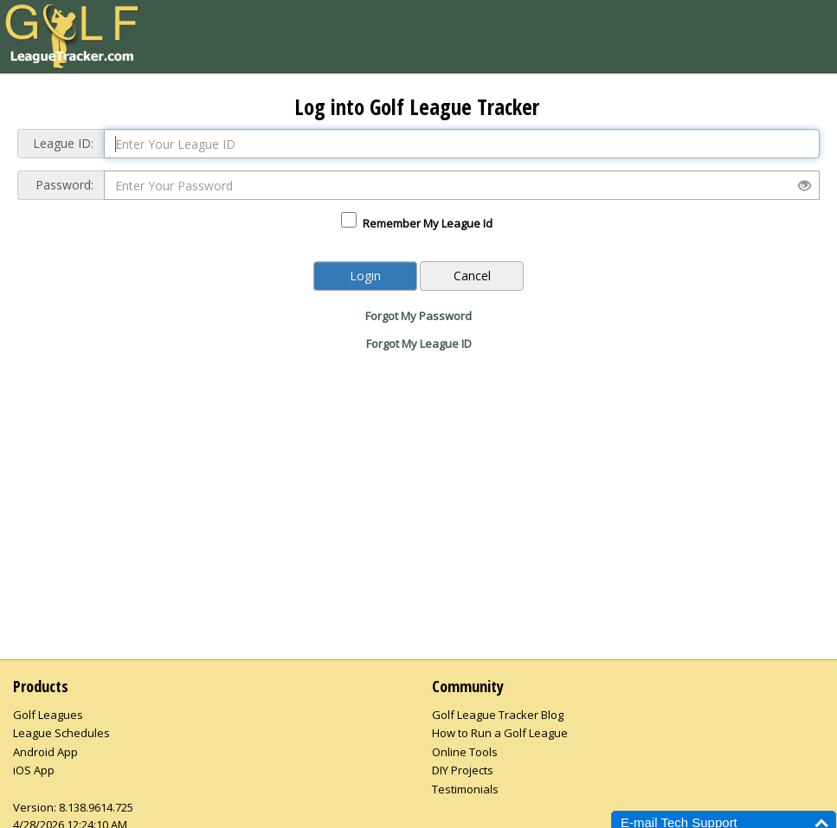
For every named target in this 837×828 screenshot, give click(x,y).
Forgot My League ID (419, 343)
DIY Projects (462, 770)
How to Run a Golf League (500, 733)
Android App (45, 752)
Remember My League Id (428, 223)
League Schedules (61, 733)
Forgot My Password (418, 316)
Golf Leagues (48, 714)
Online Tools (465, 752)
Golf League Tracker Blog (497, 714)
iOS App (34, 770)
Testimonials (465, 789)
